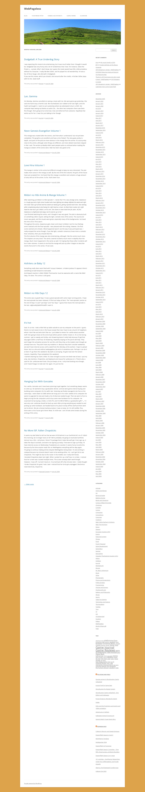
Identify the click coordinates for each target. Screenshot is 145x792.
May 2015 (98, 164)
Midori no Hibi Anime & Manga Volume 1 (45, 194)
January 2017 (99, 125)
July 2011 (98, 275)
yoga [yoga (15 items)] (117, 668)
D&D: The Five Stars (101, 524)
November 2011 (100, 266)
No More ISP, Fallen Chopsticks (40, 430)
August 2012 (99, 244)
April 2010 (99, 312)
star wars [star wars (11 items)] (116, 665)
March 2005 (99, 449)
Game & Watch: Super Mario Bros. (106, 719)
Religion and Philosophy (103, 592)
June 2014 (98, 191)
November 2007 (100, 382)
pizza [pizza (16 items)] (116, 659)
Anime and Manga (44, 153)
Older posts (29, 484)
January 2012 (99, 261)
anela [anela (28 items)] (106, 640)
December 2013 (100, 205)
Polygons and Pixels (103, 674)
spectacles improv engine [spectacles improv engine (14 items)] (104, 665)
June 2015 (98, 162)
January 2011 (99, 290)
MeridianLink (100, 566)
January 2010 (99, 319)
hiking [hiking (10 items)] (105, 656)
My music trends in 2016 (107, 62)
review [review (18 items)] (98, 660)
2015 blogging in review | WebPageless (107, 70)
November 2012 (100, 237)
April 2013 (99, 224)
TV (96, 612)
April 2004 (99, 476)
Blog (25, 16)
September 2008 (100, 358)
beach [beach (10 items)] (117, 642)
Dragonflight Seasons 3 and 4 (104, 735)
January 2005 (99, 454)
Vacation (98, 619)
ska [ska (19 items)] (111, 663)
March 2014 (99, 198)
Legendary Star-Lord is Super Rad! (106, 87)
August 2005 (99, 437)
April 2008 (99, 370)
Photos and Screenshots (103, 580)
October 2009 (100, 326)
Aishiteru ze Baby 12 (34, 263)
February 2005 (100, 452)
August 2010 (99, 302)
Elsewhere (83, 16)
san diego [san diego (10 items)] (103, 660)
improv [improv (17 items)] (115, 656)
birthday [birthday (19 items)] (99, 643)
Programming (100, 585)
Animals (98, 488)
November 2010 (100, 295)
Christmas (99, 505)
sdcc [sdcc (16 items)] (108, 663)
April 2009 (99, 341)
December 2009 (100, 321)
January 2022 (99, 101)
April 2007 (99, 396)
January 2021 (99, 104)
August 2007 (99, 389)
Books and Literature (102, 500)
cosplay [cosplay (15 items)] (98, 645)
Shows (98, 595)
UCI (97, 614)
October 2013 (100, 210)
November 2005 (100, 430)
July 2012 (98, 246)
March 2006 (99, 420)
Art (96, 493)
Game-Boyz (99, 549)
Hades (97, 702)
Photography (100, 578)
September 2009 (100, 329)
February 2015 (100, 171)
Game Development (102, 546)
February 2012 (100, 258)
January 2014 (99, 203)
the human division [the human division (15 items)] (102, 668)
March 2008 (99, 372)
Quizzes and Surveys (102, 587)
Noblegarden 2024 (101, 742)
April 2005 (99, 447)
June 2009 (98, 336)
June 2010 (98, 307)
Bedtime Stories (100, 498)
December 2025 (100, 99)
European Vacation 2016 (103, 532)
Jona (97, 62)
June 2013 (98, 220)
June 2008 (98, 365)
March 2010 (99, 314)
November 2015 (100, 149)
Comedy (98, 508)
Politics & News (100, 583)
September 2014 (100, 183)
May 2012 (98, 251)
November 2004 (100, 459)
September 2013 (100, 212)
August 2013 (99, 215)
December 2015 (100, 147)
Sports (98, 597)
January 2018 (99, 113)
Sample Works (71, 16)
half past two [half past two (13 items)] (99, 656)
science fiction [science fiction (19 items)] (101, 663)
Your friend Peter (37, 16)
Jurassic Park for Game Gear (104, 685)
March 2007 (99, 399)
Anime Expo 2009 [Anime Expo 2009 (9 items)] (100, 642)
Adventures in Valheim (102, 712)
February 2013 (100, 229)
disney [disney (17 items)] (112, 645)
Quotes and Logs (101, 590)
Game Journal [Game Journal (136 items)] (105, 647)
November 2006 (100, 408)
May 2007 (98, 394)
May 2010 (98, 309)
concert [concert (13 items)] (117, 644)
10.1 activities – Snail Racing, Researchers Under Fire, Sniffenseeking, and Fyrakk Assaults (108, 761)
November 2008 (100, 353)
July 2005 (98, 440)
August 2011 (99, 273)
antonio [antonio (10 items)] (107, 642)
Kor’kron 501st (101, 726)
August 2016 (99, 133)
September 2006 (100, 413)
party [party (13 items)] (112, 659)
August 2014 (99, 186)
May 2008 (98, 367)
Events (98, 534)
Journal (41, 118)
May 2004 (98, 474)
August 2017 (99, 116)
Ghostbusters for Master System (105, 689)
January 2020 (99, 106)
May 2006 (98, 416)
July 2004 (98, 469)
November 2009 (100, 324)
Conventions (99, 515)
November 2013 (100, 208)
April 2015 (99, 166)
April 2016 (99, 137)
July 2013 (98, 217)
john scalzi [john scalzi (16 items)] (99, 657)
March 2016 (99, 140)
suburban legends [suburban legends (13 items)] (101, 666)
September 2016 (100, 130)
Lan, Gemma (30, 96)
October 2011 (100, 268)
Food (97, 541)
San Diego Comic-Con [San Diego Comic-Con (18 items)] (103, 662)
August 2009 (99, 331)
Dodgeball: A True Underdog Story (41, 59)
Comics (98, 510)
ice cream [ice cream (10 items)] (109, 656)
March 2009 (99, 343)
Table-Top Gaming (101, 599)
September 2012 (100, 241)
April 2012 (99, 254)
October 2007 (100, 384)
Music (97, 573)
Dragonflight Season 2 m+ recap (105, 756)
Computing (99, 512)
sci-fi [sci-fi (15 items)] (112, 662)
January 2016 (99, 145)
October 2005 (100, 433)
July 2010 (98, 304)
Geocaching (99, 554)
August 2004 (99, 466)
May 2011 (98, 280)
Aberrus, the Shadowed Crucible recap (107, 768)
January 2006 (99, 425)
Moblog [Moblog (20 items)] (110, 657)
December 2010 (100, 292)
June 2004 (98, 471)
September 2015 (100, 154)
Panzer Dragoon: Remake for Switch (106, 699)
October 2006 (100, 411)
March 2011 (99, 285)
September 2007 (100, 387)
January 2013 (99, 232)
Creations (98, 520)
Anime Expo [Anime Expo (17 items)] (113, 640)
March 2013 (99, 227)
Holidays (98, 561)
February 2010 (100, 316)
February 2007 (100, 401)
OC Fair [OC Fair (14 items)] (98, 659)
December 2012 (100, 234)
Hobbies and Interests (55, 16)
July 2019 (98, 108)
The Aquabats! (100, 604)
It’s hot (27, 322)
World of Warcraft (101, 626)
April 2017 (99, 120)
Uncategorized (100, 616)
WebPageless (32, 8)
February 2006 (100, 423)
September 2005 (100, 435)
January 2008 (99, 377)
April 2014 (99, 195)
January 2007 (99, 404)
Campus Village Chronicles (103, 503)
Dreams (98, 529)
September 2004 (100, 464)
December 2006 (100, 406)
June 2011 (98, 278)
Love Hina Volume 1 (34, 165)
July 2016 (98, 135)
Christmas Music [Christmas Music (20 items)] (109, 643)
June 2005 (98, 442)
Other (97, 575)
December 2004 (100, 457)
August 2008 (99, 360)
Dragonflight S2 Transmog (103, 746)
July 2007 (98, 391)
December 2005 (100, 428)
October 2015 (100, 152)
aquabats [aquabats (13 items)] (112, 642)
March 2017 (99, 123)
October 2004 (100, 462)
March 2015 (99, 169)
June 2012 (98, 249)
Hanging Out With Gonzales (38, 381)
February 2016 (100, 142)
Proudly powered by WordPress (33, 783)
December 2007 (100, 379)
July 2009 (98, 333)
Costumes (99, 517)
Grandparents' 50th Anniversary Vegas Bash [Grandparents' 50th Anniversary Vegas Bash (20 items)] (108, 653)
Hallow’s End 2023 (101, 771)
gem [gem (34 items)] (118, 650)
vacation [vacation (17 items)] (112, 668)
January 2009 (99, 348)
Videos (98, 621)
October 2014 (100, 181)
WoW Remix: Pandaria (102, 739)
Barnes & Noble (100, 495)
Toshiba (98, 607)
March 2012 (99, 256)
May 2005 (98, 445)
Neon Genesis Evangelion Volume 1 (42, 130)
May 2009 (98, 338)
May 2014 (98, 193)
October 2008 (100, 355)
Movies (41, 84)
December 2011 (100, 263)
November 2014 (100, 179)
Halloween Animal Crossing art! (105, 716)
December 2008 (100, 350)
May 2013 (98, 222)
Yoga (97, 629)
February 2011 (100, 287)
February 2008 (100, 374)
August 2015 (99, 157)
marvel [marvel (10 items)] (105, 657)
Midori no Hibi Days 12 (36, 293)
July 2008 (98, 362)
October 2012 (100, 239)
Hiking (97, 558)
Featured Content (44, 472)
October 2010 (100, 297)
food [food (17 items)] (116, 645)
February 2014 (100, 200)
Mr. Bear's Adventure (102, 570)
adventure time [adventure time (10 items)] (100, 640)
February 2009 (100, 345)
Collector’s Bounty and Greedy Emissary (107, 731)
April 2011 (99, 283)
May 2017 (98, 118)
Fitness (98, 539)
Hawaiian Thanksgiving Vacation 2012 (107, 556)
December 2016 (100, 128)
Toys (97, 609)
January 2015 (99, 174)
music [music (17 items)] (115, 657)
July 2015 (98, 159)
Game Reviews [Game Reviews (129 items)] (105, 650)
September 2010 (100, 299)
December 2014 (100, 176)
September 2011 (100, 270)
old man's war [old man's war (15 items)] (105, 659)
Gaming (98, 551)
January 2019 (99, 111)
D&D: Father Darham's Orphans (105, 522)
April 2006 (99, 418)
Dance (97, 527)
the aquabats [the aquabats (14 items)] (111, 666)
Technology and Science (103, 602)
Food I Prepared (100, 544)
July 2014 (98, 188)
